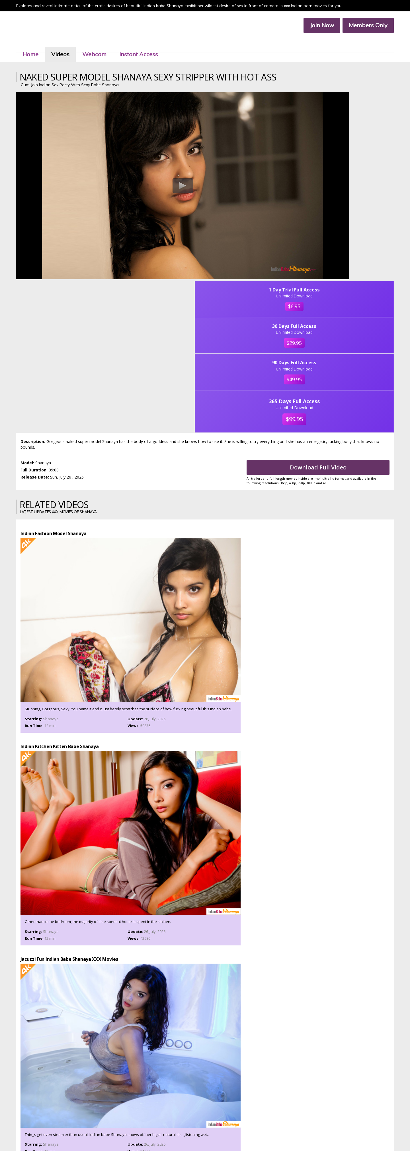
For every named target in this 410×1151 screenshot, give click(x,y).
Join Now (314, 25)
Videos (69, 45)
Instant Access (147, 45)
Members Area (166, 1130)
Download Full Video (325, 287)
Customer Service (196, 1130)
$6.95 (349, 111)
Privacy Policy (196, 1135)
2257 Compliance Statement (233, 1135)
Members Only (360, 25)
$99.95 (349, 239)
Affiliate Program (259, 1130)
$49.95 (349, 196)
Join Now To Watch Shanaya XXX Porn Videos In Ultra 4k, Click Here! (205, 914)
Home (39, 45)
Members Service (228, 1130)
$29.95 (349, 154)
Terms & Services (167, 1135)
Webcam (103, 45)
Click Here (254, 1112)
